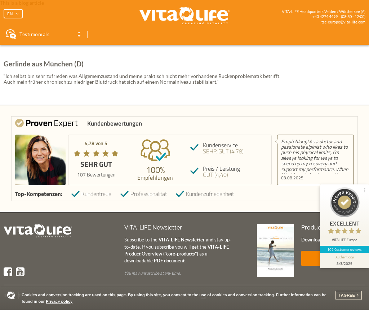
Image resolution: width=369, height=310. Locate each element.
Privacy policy (59, 301)
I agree (347, 295)
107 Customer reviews (344, 249)
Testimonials (34, 34)
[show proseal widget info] (344, 260)
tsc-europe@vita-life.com (343, 22)
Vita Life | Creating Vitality (184, 16)
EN (10, 14)
